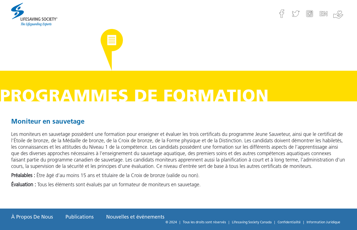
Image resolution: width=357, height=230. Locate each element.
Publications (79, 217)
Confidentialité (289, 222)
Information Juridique (323, 222)
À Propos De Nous (32, 217)
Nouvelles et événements (135, 217)
